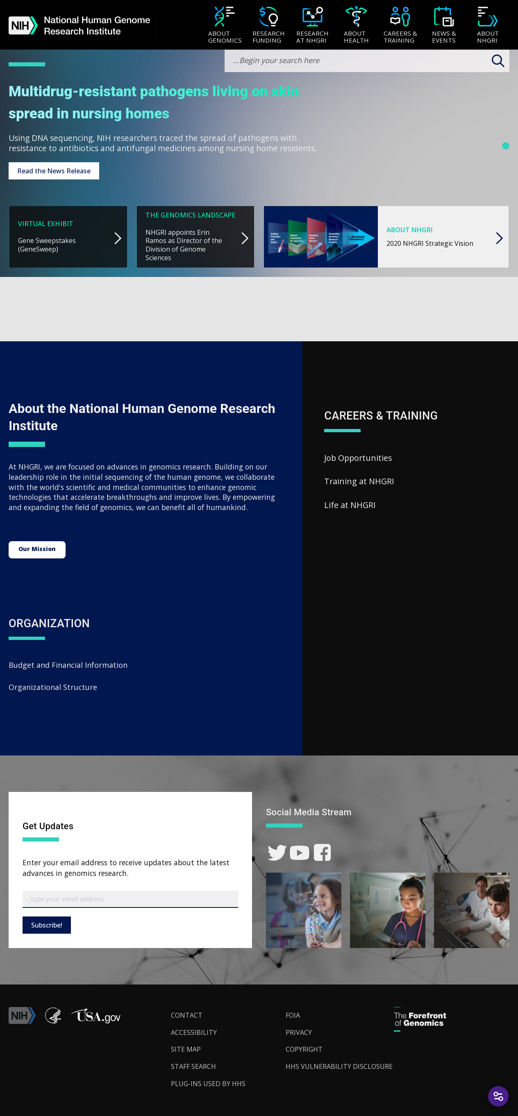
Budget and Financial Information (68, 665)
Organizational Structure (53, 687)
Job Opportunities (358, 457)
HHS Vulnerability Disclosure (339, 1066)
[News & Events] (444, 25)
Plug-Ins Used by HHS (208, 1083)
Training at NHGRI (359, 481)
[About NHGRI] (488, 25)
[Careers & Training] (400, 25)
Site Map (186, 1049)
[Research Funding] (268, 25)
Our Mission (37, 549)
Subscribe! (46, 925)
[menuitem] (224, 25)
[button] (95, 1021)
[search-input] (367, 61)
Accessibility (194, 1032)
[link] (277, 853)
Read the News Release (54, 170)
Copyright (304, 1049)
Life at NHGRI (350, 504)
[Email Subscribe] (130, 899)
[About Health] (356, 25)
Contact (186, 1015)
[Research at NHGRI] (312, 25)
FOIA (293, 1015)
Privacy (299, 1032)
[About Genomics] (225, 25)
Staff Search (193, 1066)
